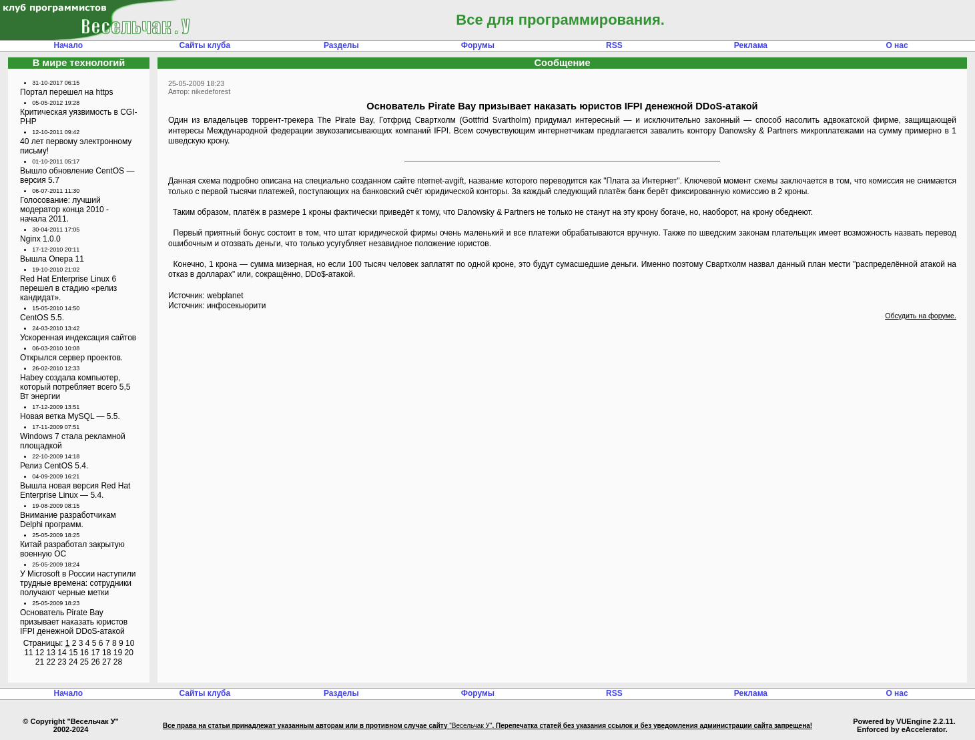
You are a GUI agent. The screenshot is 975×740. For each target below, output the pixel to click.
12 (39, 652)
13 (51, 652)
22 (51, 662)
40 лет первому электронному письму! (75, 146)
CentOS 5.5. (42, 317)
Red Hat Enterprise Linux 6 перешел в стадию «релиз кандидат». (68, 288)
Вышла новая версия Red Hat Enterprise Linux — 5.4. (75, 490)
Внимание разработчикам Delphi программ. (68, 519)
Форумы (478, 45)
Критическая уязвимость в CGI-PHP (78, 116)
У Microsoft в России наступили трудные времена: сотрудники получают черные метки (77, 583)
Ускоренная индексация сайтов (78, 337)
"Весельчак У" (470, 725)
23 (61, 662)
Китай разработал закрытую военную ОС (72, 549)
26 (95, 662)
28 (117, 662)
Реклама (750, 45)
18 (106, 652)
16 (84, 652)
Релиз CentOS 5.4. (54, 465)
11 (28, 652)
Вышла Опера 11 (52, 259)
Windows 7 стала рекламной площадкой (72, 441)
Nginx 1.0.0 (40, 239)
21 (39, 662)
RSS (614, 45)
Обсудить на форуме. (920, 316)
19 (117, 652)
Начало (68, 45)
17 (95, 652)
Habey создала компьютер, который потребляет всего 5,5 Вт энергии (75, 387)
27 (106, 662)
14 (61, 652)
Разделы (341, 45)
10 (129, 643)
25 (84, 662)
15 (73, 652)
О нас (897, 45)
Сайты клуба (204, 45)
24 (73, 662)
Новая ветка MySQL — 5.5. (70, 416)
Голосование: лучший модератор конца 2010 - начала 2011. (64, 210)
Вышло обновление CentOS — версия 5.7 (77, 175)
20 (128, 652)
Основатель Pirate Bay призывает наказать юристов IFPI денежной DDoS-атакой (73, 622)
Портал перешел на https (66, 92)
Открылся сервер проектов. (71, 357)
